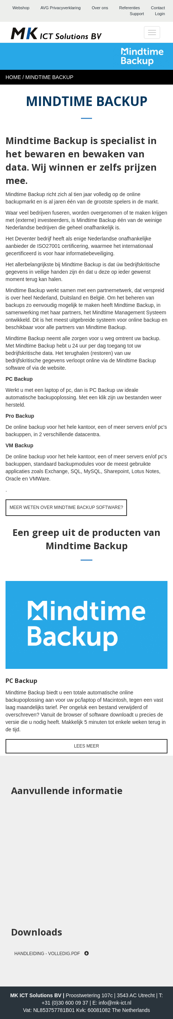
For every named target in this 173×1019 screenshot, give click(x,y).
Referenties (129, 8)
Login (160, 13)
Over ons (100, 8)
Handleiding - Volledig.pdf (51, 953)
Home (13, 77)
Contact (158, 8)
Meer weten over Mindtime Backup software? (66, 507)
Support (137, 13)
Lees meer (86, 746)
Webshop (21, 8)
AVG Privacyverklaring (60, 8)
